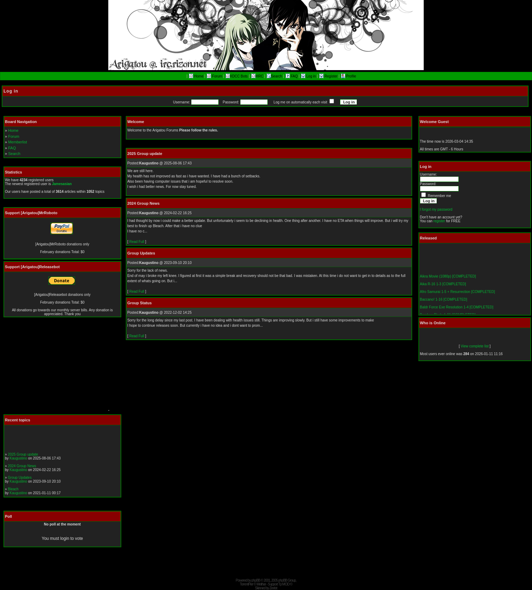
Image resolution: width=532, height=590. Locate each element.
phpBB (255, 580)
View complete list (475, 346)
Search (274, 76)
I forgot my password (436, 209)
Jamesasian (62, 184)
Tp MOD (283, 584)
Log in (309, 76)
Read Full (136, 242)
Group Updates (20, 482)
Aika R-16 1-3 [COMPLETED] (443, 289)
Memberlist (17, 142)
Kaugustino (18, 462)
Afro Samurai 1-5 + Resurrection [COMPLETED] (457, 296)
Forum (214, 76)
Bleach (13, 493)
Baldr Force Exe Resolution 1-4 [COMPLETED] (456, 312)
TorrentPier (246, 584)
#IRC (257, 76)
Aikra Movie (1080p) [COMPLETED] (448, 281)
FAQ (292, 76)
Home (196, 76)
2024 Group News (22, 470)
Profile (348, 76)
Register (329, 76)
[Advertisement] (54, 368)
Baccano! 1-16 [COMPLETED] (443, 304)
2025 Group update (23, 459)
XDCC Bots (237, 76)
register (439, 221)
